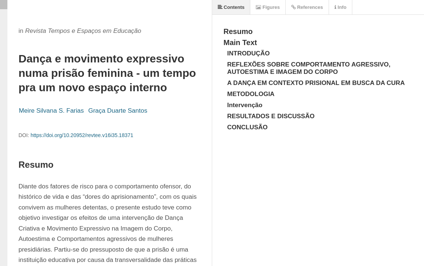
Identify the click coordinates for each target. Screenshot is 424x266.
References (307, 7)
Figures (268, 7)
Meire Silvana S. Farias (51, 110)
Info (340, 7)
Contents (231, 7)
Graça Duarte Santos (117, 110)
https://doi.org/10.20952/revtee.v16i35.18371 (82, 135)
